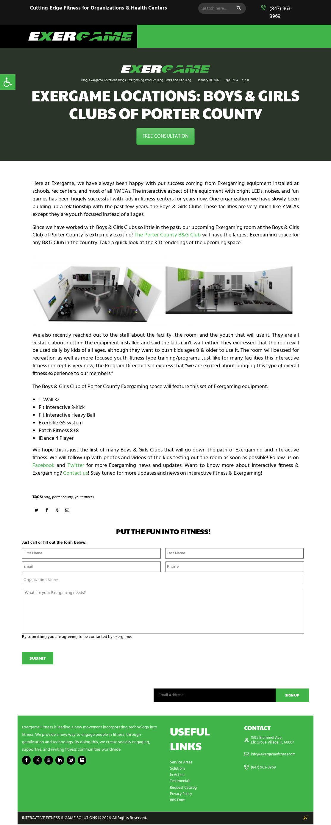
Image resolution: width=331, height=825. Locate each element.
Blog (84, 80)
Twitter (76, 465)
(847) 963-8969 (280, 12)
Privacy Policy (182, 794)
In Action (178, 775)
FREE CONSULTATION (165, 136)
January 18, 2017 (208, 80)
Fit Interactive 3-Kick (62, 407)
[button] (7, 82)
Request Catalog (184, 788)
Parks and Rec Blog (178, 80)
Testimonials (181, 782)
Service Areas (182, 763)
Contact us (75, 473)
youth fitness (87, 497)
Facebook (43, 465)
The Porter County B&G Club (168, 235)
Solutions (178, 769)
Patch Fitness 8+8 (59, 430)
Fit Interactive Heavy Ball (67, 415)
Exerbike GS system (61, 423)
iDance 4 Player (56, 438)
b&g (47, 497)
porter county (63, 497)
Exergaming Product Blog (145, 80)
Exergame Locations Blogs (107, 80)
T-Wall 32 (49, 400)
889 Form (178, 800)
